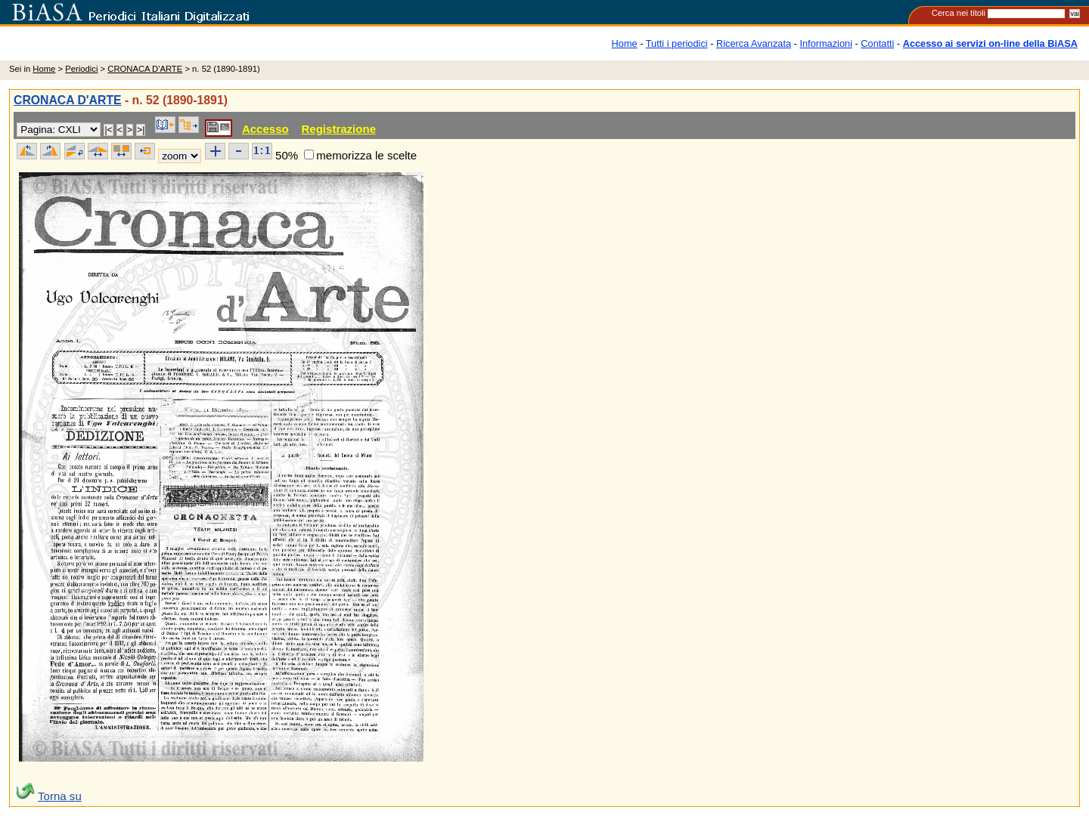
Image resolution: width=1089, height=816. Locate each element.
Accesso (265, 128)
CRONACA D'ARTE (144, 68)
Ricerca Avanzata (753, 43)
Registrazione (338, 128)
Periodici (81, 68)
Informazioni (825, 43)
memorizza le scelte (366, 155)
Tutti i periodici (677, 43)
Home (625, 43)
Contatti (877, 43)
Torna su (60, 796)
